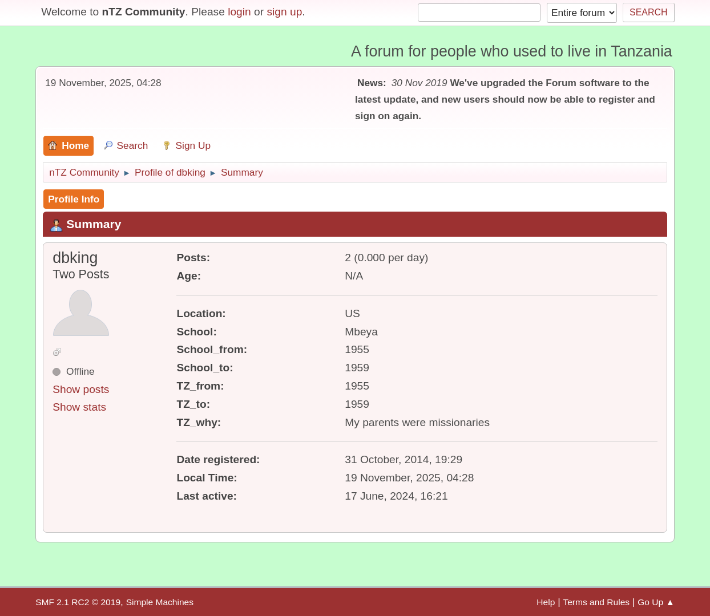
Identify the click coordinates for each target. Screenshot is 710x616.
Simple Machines (159, 602)
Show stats (79, 407)
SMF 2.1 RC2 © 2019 (77, 602)
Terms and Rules (596, 602)
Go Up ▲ (656, 602)
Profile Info (73, 199)
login (239, 12)
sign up (284, 12)
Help (545, 602)
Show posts (81, 389)
